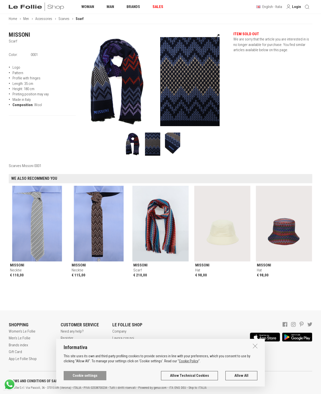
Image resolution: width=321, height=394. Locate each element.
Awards (118, 345)
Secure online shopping (78, 345)
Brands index (18, 345)
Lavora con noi (123, 338)
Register (67, 338)
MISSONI (19, 34)
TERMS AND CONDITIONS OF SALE (34, 381)
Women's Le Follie (22, 331)
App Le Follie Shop (23, 359)
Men (26, 19)
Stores (117, 352)
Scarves (63, 19)
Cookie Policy (188, 376)
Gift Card (15, 352)
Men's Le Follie (19, 338)
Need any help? (72, 331)
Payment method (73, 352)
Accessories (43, 19)
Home (13, 19)
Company (119, 331)
